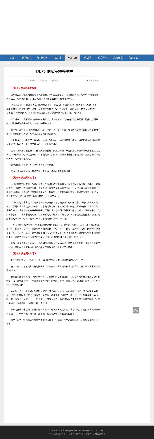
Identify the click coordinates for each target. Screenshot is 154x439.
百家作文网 (54, 81)
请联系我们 (99, 434)
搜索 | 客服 (93, 81)
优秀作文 (27, 57)
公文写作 (103, 57)
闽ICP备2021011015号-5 (92, 430)
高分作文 (118, 57)
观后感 (87, 57)
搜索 (7, 64)
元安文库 (60, 430)
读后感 (57, 57)
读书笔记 (42, 57)
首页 (11, 57)
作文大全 (72, 57)
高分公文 (133, 57)
